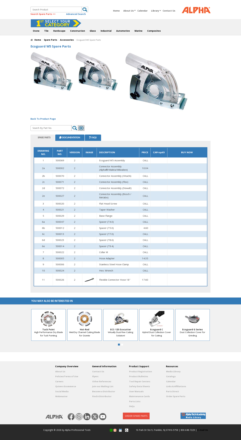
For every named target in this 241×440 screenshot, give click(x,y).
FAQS (92, 137)
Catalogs (171, 376)
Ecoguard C (156, 329)
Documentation (69, 137)
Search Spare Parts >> (43, 14)
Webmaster (61, 396)
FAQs (132, 406)
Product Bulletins (138, 376)
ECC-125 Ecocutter (120, 329)
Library (155, 10)
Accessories (67, 39)
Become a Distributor (103, 391)
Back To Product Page (43, 118)
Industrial (106, 30)
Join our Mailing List (102, 386)
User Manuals (136, 391)
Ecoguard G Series (192, 329)
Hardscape (59, 30)
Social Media (62, 391)
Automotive (123, 30)
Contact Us (169, 10)
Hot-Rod (84, 329)
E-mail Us (202, 429)
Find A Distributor (101, 396)
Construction (77, 30)
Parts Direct (172, 391)
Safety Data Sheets (139, 386)
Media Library (173, 371)
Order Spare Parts (175, 396)
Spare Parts (50, 39)
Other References (101, 381)
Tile (46, 30)
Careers (59, 381)
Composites (154, 30)
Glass (93, 30)
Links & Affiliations (176, 386)
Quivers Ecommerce (65, 386)
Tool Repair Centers (139, 381)
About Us (128, 10)
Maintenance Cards (139, 396)
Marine (138, 30)
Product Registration (140, 371)
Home (116, 10)
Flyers (95, 376)
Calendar (142, 10)
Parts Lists (134, 401)
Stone (36, 30)
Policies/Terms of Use (66, 376)
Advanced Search (76, 14)
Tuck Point (48, 329)
